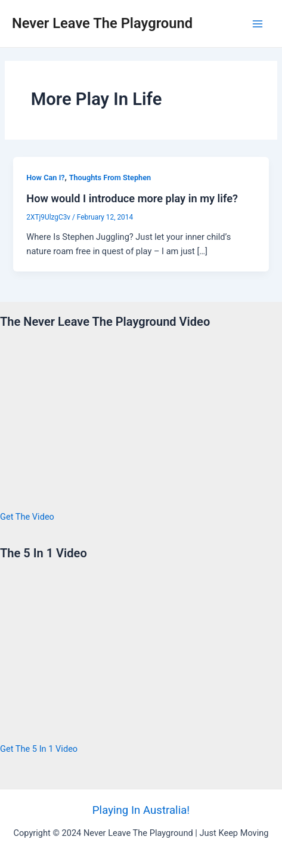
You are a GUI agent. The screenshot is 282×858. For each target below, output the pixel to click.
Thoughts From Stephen (110, 177)
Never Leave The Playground (102, 23)
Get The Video (27, 516)
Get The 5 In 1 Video (39, 748)
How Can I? (45, 177)
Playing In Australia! (141, 810)
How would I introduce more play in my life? (132, 198)
